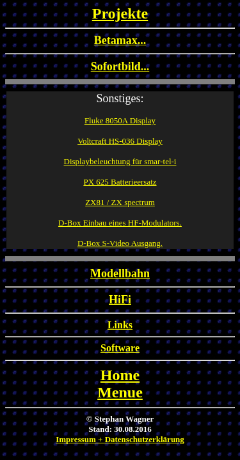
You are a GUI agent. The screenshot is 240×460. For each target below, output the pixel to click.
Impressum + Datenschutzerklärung (120, 439)
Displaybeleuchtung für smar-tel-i (120, 161)
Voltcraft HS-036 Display (120, 141)
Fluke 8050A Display (120, 120)
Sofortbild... (120, 66)
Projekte (120, 13)
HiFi (120, 299)
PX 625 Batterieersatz (119, 182)
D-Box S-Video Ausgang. (120, 243)
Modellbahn (120, 273)
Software (120, 347)
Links (120, 324)
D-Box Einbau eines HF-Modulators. (120, 222)
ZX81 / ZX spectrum (120, 202)
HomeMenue (120, 384)
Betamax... (120, 40)
